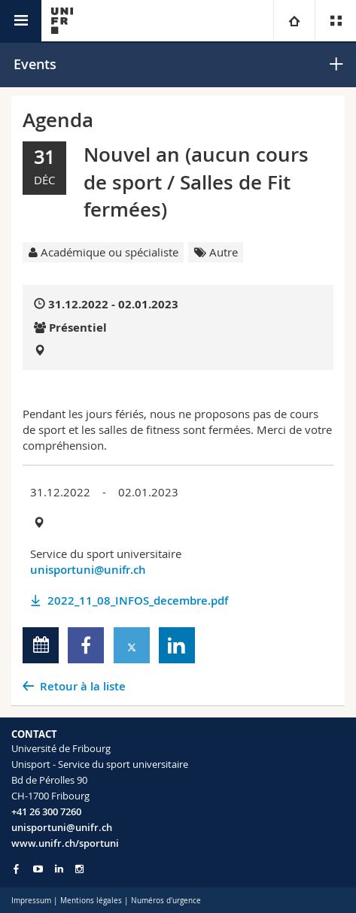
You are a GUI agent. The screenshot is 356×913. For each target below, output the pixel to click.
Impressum (31, 900)
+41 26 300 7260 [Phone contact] (46, 811)
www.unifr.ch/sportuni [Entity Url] (65, 843)
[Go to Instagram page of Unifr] (79, 869)
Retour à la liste (83, 686)
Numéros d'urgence (166, 900)
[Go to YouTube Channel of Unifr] (38, 869)
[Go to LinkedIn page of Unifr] (59, 869)
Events (35, 64)
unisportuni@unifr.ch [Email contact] (61, 827)
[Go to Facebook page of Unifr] (16, 868)
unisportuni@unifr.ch (88, 570)
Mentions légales (91, 900)
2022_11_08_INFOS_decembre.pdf (137, 600)
